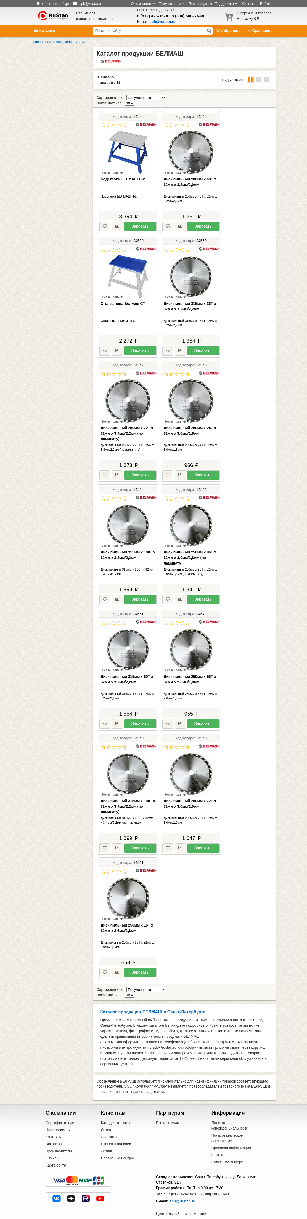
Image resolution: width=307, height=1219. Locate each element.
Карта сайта (56, 1154)
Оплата (107, 1119)
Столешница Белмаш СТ (123, 298)
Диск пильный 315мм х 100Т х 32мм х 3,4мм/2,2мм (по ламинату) (128, 800)
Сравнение (260, 31)
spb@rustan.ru (182, 1190)
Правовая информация (231, 1137)
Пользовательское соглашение (227, 1127)
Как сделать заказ (116, 1112)
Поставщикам (200, 4)
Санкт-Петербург (56, 4)
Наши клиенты (58, 1119)
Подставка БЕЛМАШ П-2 (123, 174)
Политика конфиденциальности (229, 1114)
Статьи (217, 1144)
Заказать (140, 221)
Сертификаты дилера (64, 1112)
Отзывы (52, 1147)
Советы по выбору (227, 1151)
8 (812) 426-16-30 (153, 16)
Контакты (249, 4)
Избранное (228, 31)
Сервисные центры (117, 1147)
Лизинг (106, 1140)
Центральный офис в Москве (181, 1203)
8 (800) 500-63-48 (188, 16)
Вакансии (54, 1133)
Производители (59, 1140)
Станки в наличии (116, 1133)
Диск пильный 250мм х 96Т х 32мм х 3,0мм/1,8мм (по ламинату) (190, 552)
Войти (265, 4)
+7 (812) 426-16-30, (182, 1183)
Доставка (109, 1126)
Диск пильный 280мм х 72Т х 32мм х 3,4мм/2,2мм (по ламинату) (127, 427)
